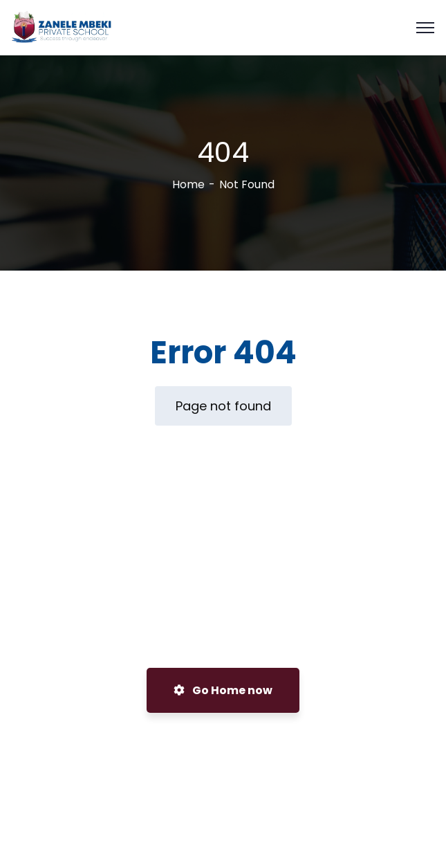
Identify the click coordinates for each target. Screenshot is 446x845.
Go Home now (223, 690)
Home (188, 184)
